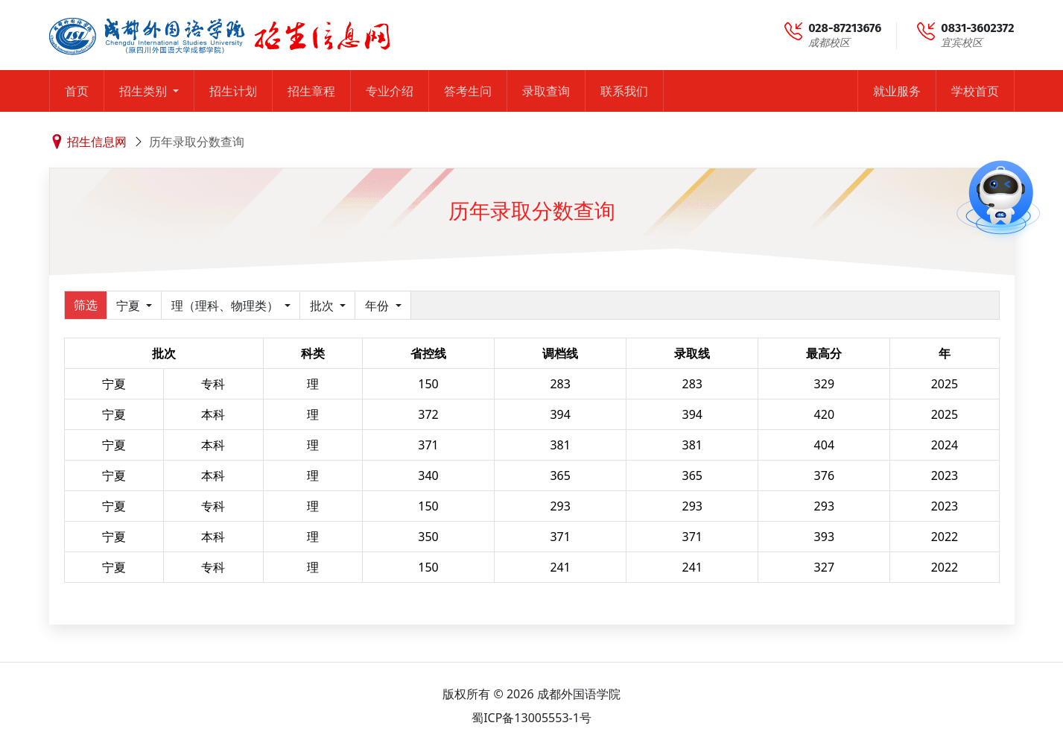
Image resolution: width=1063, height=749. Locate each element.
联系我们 (624, 91)
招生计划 (233, 91)
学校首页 (975, 91)
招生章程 (311, 91)
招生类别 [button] (144, 91)
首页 (77, 91)
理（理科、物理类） (226, 305)
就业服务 (897, 91)
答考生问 (468, 91)
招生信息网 (97, 141)
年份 (378, 305)
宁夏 (129, 305)
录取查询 (546, 91)
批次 (323, 305)
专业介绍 (389, 91)
